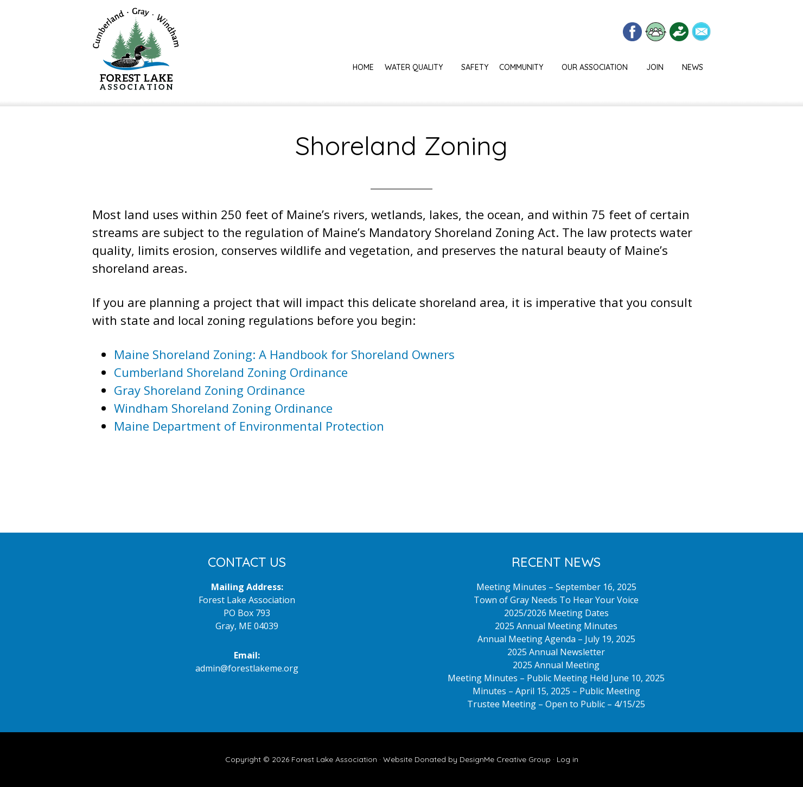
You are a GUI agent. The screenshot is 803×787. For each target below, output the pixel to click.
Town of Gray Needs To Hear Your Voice (556, 600)
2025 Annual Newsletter (556, 652)
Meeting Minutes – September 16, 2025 (556, 587)
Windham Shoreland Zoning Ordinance (223, 408)
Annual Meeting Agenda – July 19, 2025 (556, 639)
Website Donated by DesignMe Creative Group (467, 759)
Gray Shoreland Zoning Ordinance (209, 390)
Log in (567, 759)
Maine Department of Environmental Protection (249, 426)
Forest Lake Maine (135, 53)
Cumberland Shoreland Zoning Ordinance (231, 372)
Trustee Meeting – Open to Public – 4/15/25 (556, 704)
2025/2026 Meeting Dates (556, 613)
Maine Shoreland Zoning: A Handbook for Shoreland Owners (284, 354)
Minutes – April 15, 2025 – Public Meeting (556, 691)
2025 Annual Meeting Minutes (556, 626)
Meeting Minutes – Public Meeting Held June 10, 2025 (556, 678)
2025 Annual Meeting (556, 665)
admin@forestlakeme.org (246, 668)
